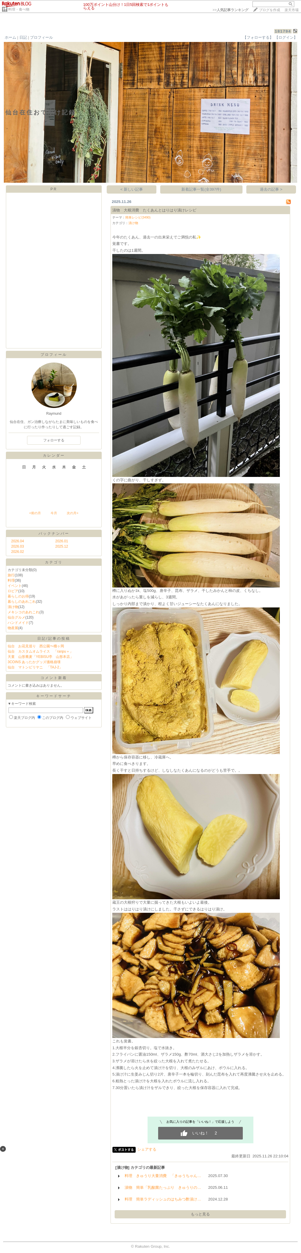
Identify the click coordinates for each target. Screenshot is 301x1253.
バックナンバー (54, 533)
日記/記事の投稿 (53, 638)
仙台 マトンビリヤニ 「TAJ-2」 (35, 667)
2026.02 (17, 552)
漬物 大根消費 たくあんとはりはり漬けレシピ (154, 210)
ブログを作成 (269, 10)
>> (230, 10)
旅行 (11, 575)
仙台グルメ (16, 617)
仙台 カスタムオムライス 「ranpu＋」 (40, 651)
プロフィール (41, 37)
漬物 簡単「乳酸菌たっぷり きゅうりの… (163, 1187)
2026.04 (17, 541)
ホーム (10, 37)
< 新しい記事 (132, 189)
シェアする (146, 1149)
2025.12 (61, 546)
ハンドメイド (18, 623)
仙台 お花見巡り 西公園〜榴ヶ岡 (36, 646)
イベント (15, 586)
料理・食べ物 (18, 9)
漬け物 (13, 607)
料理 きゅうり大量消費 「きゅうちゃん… (163, 1176)
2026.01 (61, 541)
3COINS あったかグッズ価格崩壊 (34, 662)
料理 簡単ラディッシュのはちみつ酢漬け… (163, 1199)
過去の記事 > (271, 189)
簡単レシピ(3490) (137, 217)
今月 (54, 513)
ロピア (13, 591)
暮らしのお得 (18, 596)
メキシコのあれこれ (23, 612)
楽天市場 (292, 10)
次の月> (72, 513)
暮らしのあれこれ (22, 602)
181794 (283, 31)
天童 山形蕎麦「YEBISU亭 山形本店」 (40, 657)
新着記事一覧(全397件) (201, 189)
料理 (11, 580)
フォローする (53, 440)
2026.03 (17, 546)
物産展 (13, 628)
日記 (23, 37)
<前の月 (35, 513)
